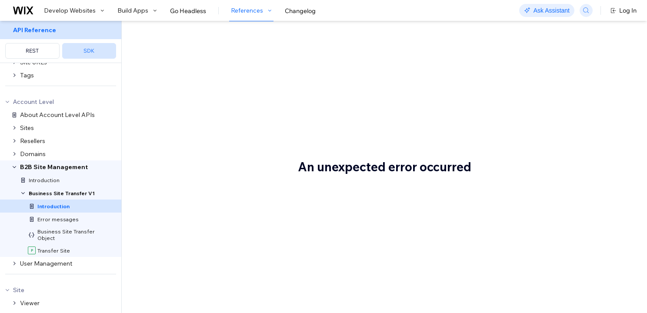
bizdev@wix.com (244, 124)
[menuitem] (60, 42)
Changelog (300, 11)
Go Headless (188, 11)
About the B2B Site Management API (265, 51)
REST (32, 50)
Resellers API (348, 153)
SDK (88, 50)
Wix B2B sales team (375, 294)
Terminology (174, 196)
